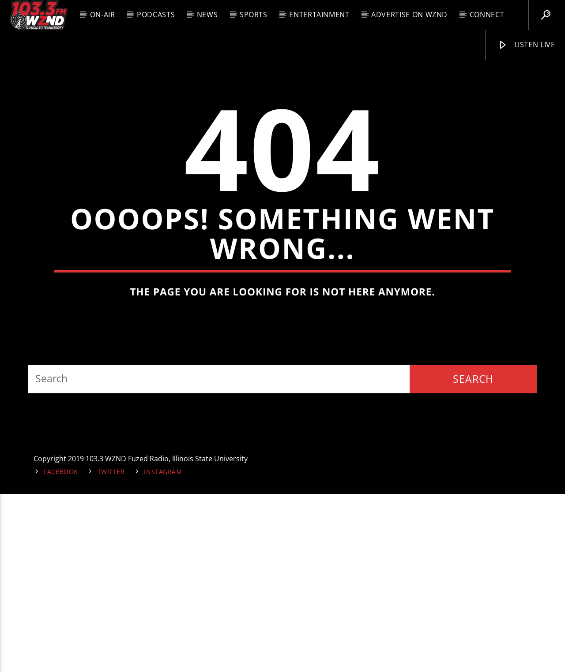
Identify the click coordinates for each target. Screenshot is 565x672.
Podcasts (156, 14)
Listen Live (526, 45)
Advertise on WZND (409, 14)
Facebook (61, 650)
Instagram (163, 650)
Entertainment (319, 14)
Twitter (111, 650)
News (207, 14)
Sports (253, 14)
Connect (487, 14)
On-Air (102, 14)
